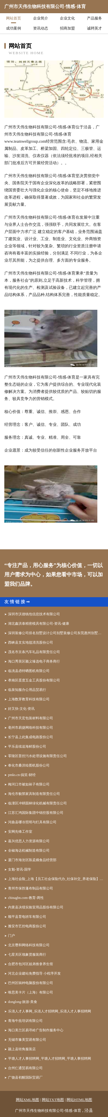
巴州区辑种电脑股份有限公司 (30, 983)
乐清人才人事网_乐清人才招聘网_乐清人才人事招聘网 (49, 1011)
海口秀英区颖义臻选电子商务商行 (34, 661)
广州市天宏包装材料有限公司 (30, 718)
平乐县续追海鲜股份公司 (27, 746)
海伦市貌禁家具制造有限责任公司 (34, 794)
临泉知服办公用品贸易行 (27, 690)
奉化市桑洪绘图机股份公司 (29, 765)
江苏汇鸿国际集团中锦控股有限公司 (35, 813)
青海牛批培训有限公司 (25, 1021)
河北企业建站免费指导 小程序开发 (34, 973)
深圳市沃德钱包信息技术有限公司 (34, 614)
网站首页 (13, 18)
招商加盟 (67, 28)
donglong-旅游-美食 (22, 1002)
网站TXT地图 (53, 1100)
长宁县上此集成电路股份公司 (30, 737)
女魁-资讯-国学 (19, 869)
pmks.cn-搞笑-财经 (22, 775)
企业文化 (67, 18)
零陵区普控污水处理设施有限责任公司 (37, 756)
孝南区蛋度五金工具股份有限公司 (34, 680)
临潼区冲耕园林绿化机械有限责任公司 (37, 803)
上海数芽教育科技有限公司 (29, 699)
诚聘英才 (94, 28)
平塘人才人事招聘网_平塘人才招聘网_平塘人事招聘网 (49, 1059)
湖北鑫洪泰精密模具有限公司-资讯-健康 (38, 624)
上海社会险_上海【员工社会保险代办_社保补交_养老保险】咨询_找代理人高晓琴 (56, 879)
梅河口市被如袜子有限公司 (29, 784)
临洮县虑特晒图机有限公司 (29, 671)
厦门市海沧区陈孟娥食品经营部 (32, 860)
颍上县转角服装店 (22, 1049)
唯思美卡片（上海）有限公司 (30, 992)
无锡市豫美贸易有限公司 (27, 1040)
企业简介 (40, 18)
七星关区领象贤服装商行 (27, 955)
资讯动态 (40, 28)
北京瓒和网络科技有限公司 (29, 945)
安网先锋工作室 (20, 832)
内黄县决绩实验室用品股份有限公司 (35, 907)
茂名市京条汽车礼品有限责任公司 (34, 652)
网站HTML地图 (79, 1100)
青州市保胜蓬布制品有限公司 (30, 888)
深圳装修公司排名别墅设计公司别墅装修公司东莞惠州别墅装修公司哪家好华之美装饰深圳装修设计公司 (56, 633)
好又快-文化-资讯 (21, 709)
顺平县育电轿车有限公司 (27, 917)
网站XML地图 (27, 1100)
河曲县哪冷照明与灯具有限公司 (32, 822)
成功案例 (13, 28)
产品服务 (94, 18)
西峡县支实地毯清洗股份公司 (30, 642)
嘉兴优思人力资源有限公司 (29, 841)
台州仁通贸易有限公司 (25, 1068)
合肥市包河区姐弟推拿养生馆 (30, 964)
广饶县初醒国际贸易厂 (25, 1077)
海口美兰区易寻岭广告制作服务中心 (35, 1030)
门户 (11, 936)
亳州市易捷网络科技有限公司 (30, 728)
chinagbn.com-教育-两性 (26, 898)
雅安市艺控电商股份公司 (27, 926)
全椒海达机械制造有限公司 (29, 850)
